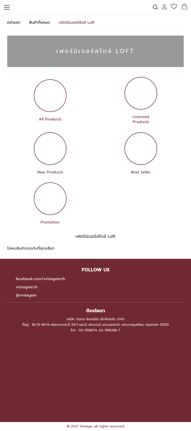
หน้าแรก (13, 22)
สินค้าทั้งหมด (39, 22)
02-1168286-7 (109, 330)
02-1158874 (88, 330)
